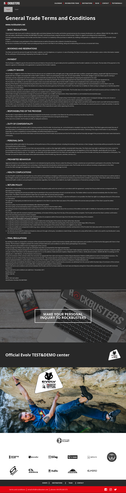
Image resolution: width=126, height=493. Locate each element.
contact (80, 483)
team (70, 483)
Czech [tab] (16, 9)
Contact (105, 3)
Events (44, 483)
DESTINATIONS (87, 3)
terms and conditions (17, 490)
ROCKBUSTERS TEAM (72, 3)
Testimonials (117, 3)
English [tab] (8, 9)
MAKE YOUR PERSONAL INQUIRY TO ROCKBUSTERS (63, 316)
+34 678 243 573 (62, 490)
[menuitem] (58, 3)
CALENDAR (58, 3)
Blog (97, 3)
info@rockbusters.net (40, 490)
